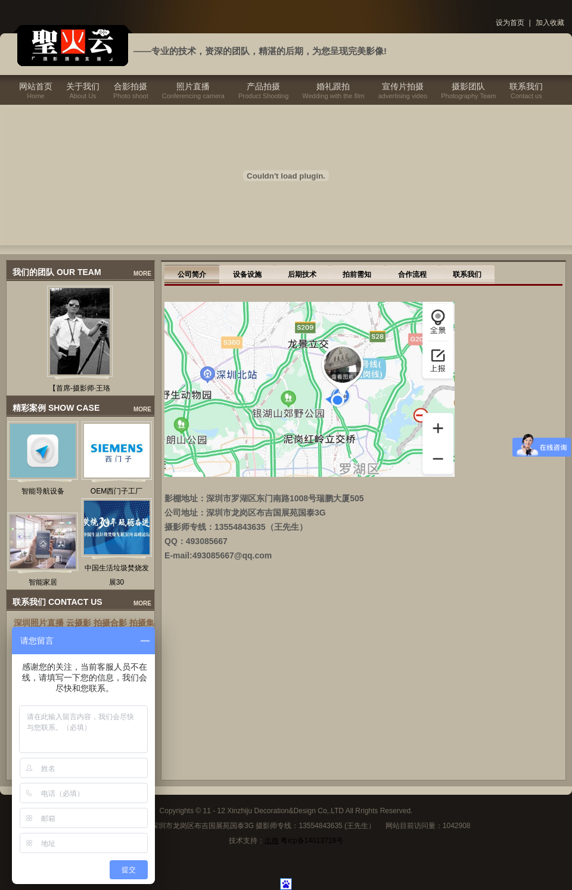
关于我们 (83, 86)
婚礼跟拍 (333, 86)
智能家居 (43, 582)
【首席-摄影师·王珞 (79, 388)
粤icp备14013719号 (312, 840)
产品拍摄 (263, 86)
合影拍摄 (130, 86)
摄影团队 (468, 86)
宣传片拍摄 (403, 86)
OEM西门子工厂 (116, 491)
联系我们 (526, 86)
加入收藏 (550, 22)
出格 (272, 840)
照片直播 (193, 86)
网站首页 (35, 86)
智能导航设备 (42, 491)
